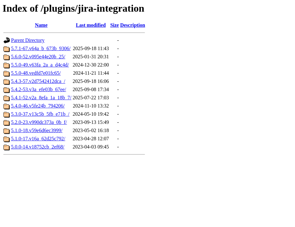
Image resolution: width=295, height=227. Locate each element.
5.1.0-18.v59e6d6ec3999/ (36, 130)
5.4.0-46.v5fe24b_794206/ (38, 105)
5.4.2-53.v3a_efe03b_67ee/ (38, 89)
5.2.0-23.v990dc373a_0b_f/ (39, 122)
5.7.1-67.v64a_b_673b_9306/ (41, 48)
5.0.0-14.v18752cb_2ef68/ (37, 146)
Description (132, 25)
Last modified (91, 25)
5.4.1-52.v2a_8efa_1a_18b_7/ (41, 97)
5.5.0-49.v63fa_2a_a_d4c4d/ (40, 64)
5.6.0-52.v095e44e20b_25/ (38, 56)
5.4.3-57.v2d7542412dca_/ (38, 81)
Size (114, 25)
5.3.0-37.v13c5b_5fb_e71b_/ (40, 114)
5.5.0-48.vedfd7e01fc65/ (36, 73)
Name (41, 25)
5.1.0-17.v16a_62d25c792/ (38, 138)
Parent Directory (27, 40)
